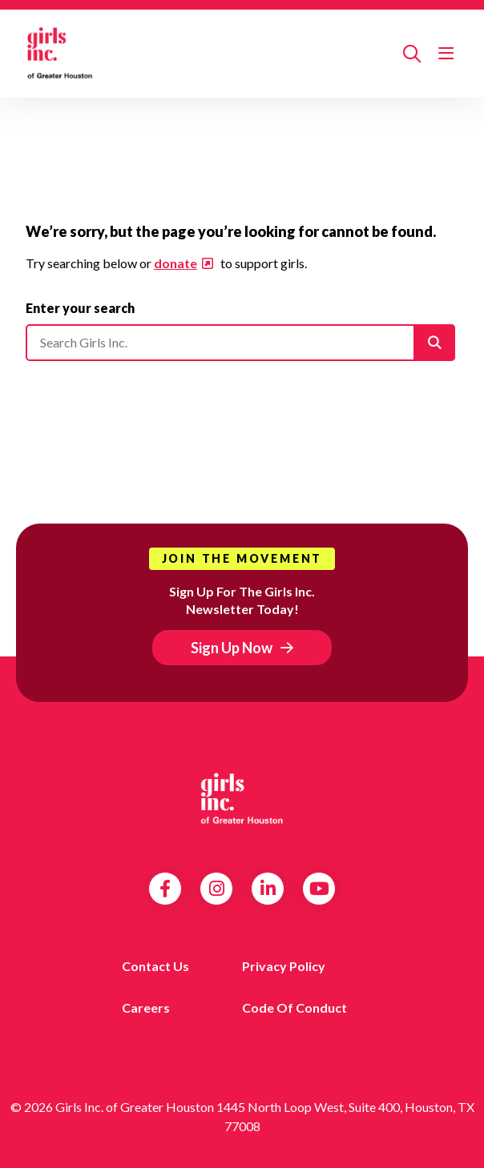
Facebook (165, 888)
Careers (146, 1007)
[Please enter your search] (240, 342)
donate (175, 263)
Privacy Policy (283, 965)
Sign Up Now (231, 647)
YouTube (319, 888)
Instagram (216, 888)
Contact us (155, 965)
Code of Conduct (294, 1007)
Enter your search (80, 307)
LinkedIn (268, 888)
